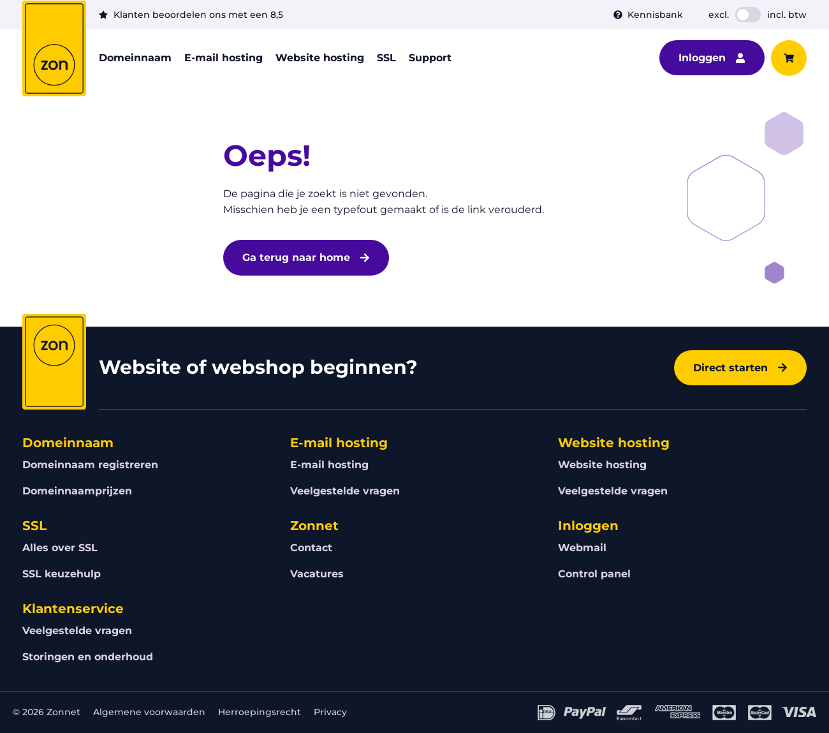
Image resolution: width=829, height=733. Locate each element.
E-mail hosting (223, 58)
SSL (386, 58)
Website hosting (319, 58)
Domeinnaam (135, 58)
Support (430, 58)
